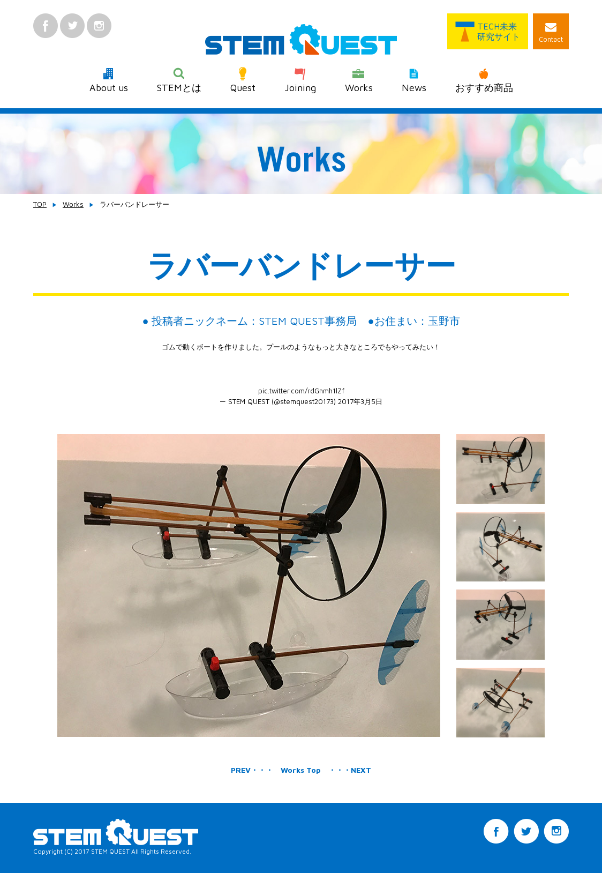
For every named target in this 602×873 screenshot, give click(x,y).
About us (108, 80)
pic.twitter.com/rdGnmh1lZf (301, 390)
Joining (300, 80)
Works (359, 80)
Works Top (301, 769)
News (414, 80)
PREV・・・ (252, 769)
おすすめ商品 (484, 80)
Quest (242, 80)
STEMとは (179, 80)
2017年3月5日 (360, 401)
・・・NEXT (349, 769)
